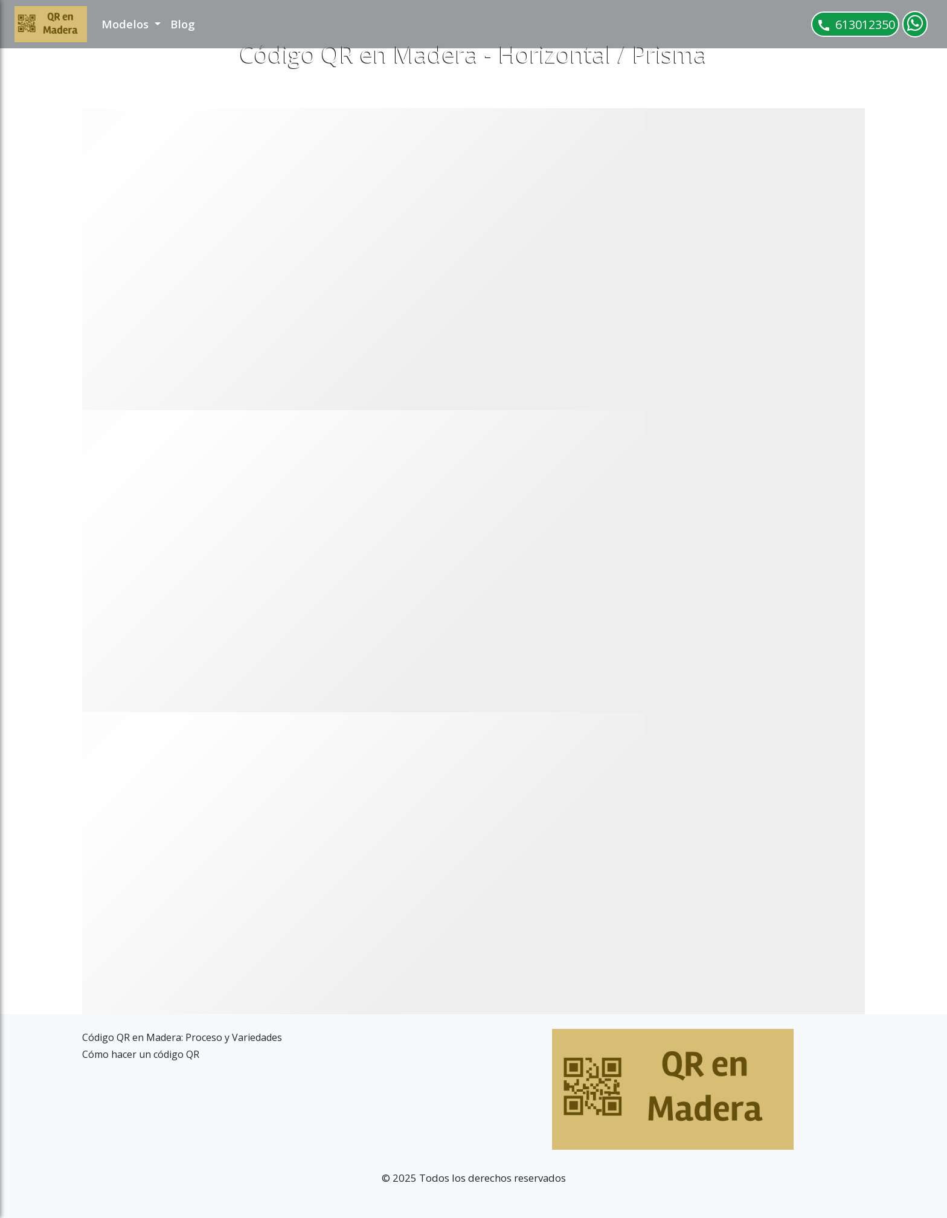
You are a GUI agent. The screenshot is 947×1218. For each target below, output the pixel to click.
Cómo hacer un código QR (140, 1054)
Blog (182, 23)
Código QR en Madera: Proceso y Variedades (182, 1037)
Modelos (126, 23)
